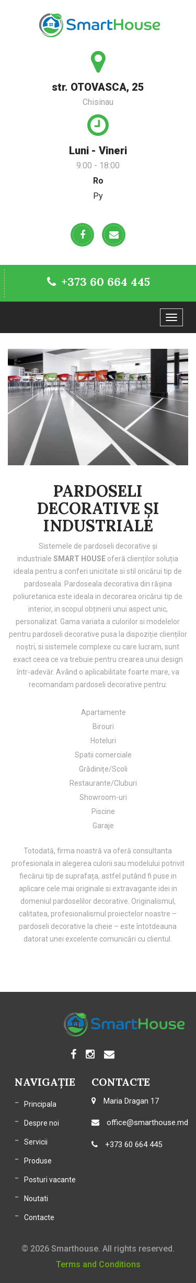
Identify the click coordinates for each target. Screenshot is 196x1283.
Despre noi (41, 1123)
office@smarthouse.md (139, 1122)
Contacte (39, 1217)
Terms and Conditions (98, 1264)
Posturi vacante (50, 1179)
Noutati (36, 1198)
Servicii (36, 1142)
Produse (38, 1161)
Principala (40, 1104)
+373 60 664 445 (98, 281)
